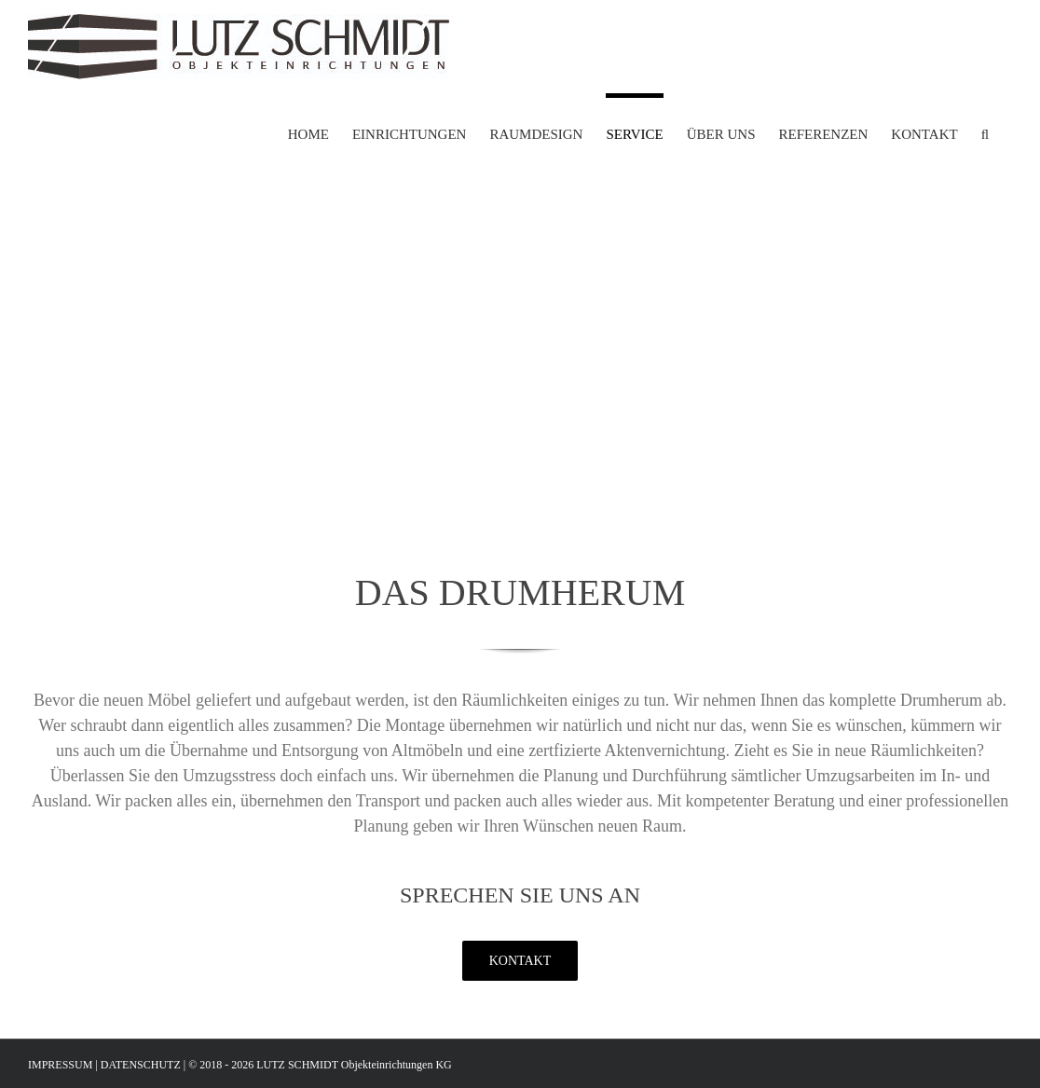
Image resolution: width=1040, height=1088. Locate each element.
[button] (985, 132)
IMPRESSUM (61, 1064)
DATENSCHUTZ (141, 1064)
